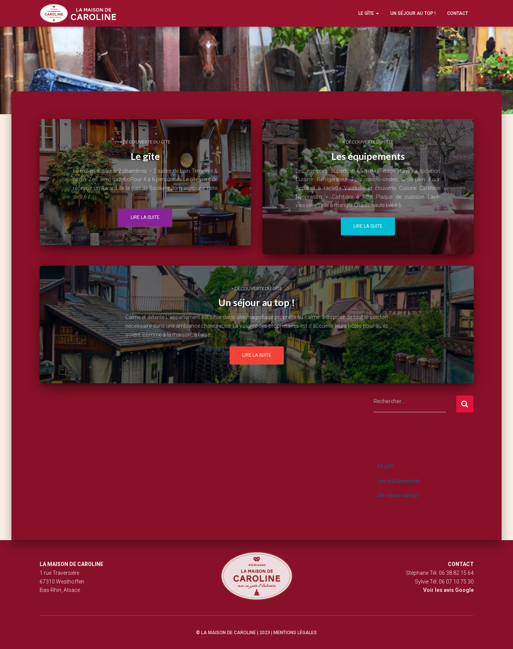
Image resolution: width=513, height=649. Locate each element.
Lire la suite (145, 217)
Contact (457, 13)
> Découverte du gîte (145, 142)
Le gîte (368, 13)
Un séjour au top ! (413, 13)
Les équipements (398, 481)
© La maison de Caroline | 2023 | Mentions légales (256, 632)
